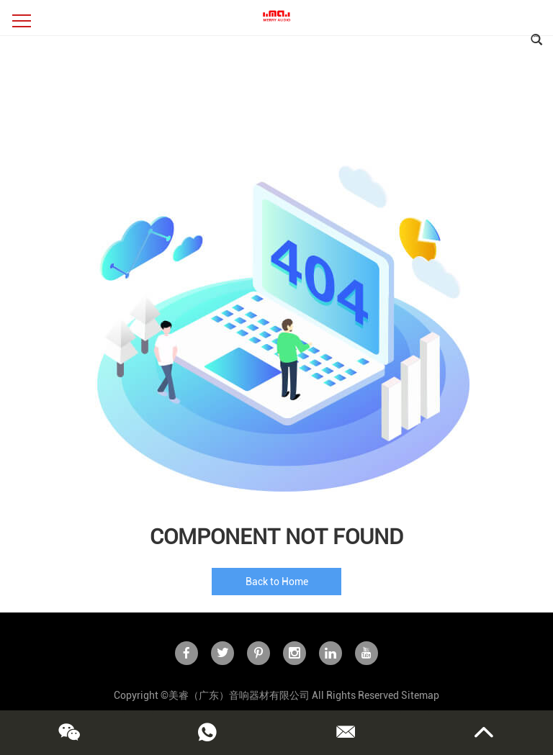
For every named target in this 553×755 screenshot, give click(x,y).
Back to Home (277, 581)
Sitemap (420, 695)
